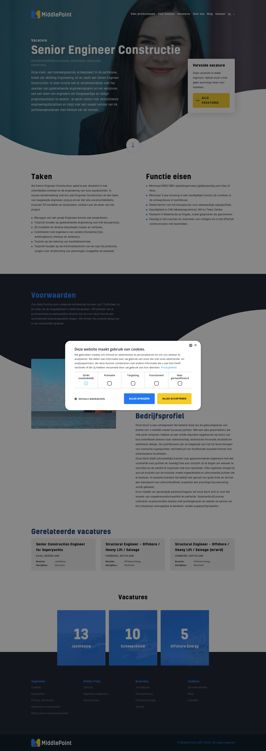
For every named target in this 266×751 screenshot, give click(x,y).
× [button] (195, 345)
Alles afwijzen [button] (139, 398)
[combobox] (190, 345)
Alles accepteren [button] (174, 398)
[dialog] (133, 375)
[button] (89, 399)
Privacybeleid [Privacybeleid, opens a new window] (169, 367)
